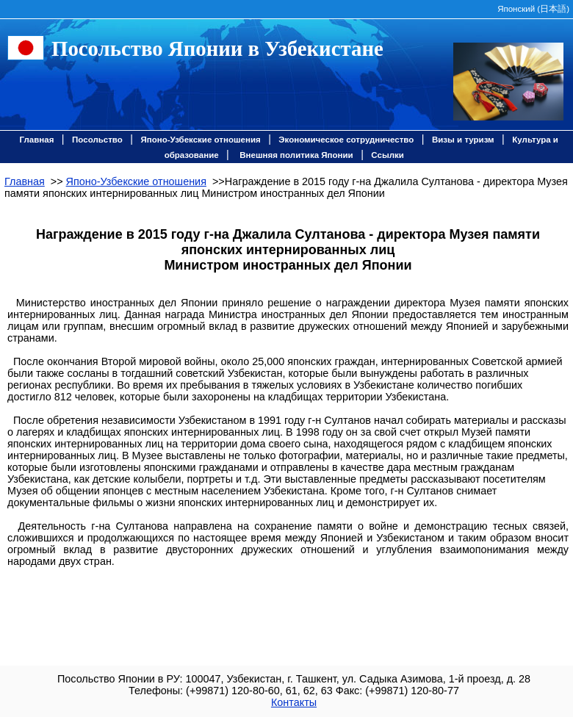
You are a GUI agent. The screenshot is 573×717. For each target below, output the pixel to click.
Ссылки (387, 155)
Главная (37, 139)
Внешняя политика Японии (296, 155)
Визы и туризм (463, 139)
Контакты (294, 702)
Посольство (97, 139)
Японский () (533, 8)
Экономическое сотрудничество (346, 139)
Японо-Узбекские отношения (200, 139)
